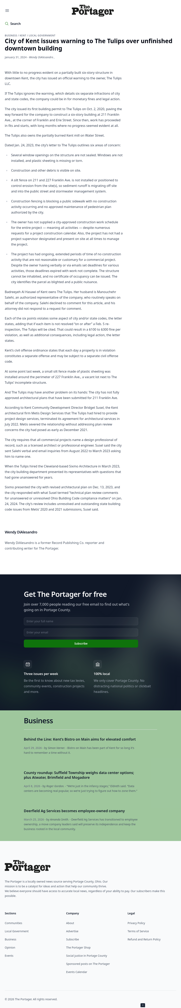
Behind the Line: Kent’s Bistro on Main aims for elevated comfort (80, 739)
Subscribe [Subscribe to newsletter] (81, 643)
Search (15, 23)
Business (11, 35)
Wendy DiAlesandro (41, 57)
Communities (13, 923)
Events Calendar (76, 972)
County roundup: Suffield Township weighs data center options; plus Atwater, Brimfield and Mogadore (79, 775)
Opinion (10, 947)
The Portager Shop (78, 947)
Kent (23, 35)
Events (9, 956)
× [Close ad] (142, 1005)
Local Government (17, 931)
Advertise (72, 931)
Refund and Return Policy (144, 939)
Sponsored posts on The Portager (88, 964)
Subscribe (72, 939)
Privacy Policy (136, 923)
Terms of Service (138, 931)
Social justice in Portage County (86, 956)
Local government (42, 35)
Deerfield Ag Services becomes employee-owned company (74, 810)
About (70, 923)
